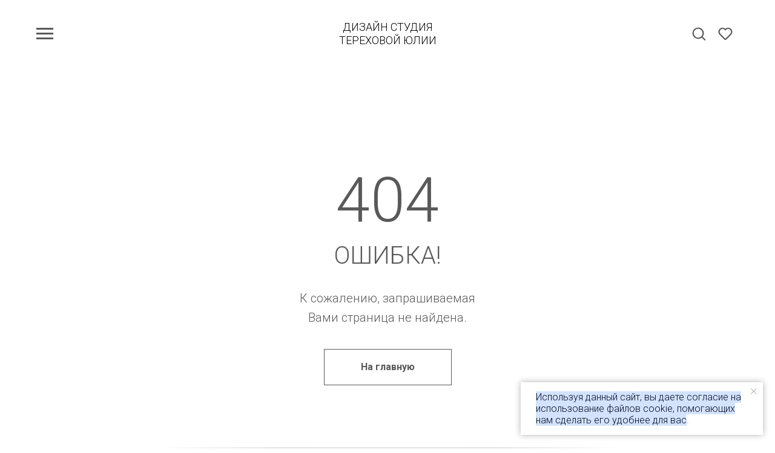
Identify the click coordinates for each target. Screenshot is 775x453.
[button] (698, 33)
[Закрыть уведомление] (754, 391)
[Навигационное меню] (44, 34)
